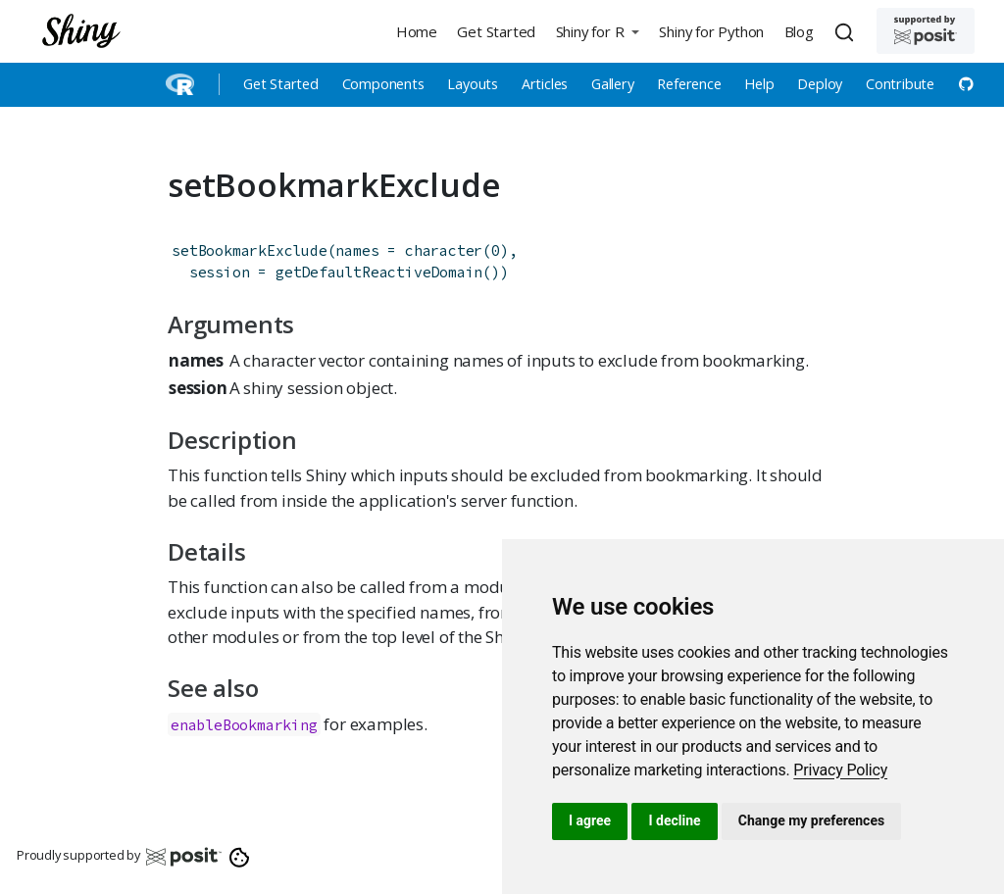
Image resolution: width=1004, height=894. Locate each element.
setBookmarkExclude (249, 250)
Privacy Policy (840, 770)
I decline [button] (674, 820)
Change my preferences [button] (811, 820)
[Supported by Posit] (926, 31)
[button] (597, 31)
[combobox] (847, 31)
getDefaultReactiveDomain (379, 272)
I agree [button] (590, 820)
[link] (840, 770)
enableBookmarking (244, 725)
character (443, 250)
